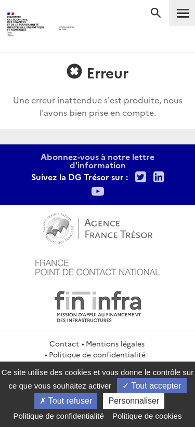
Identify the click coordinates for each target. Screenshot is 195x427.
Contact (64, 343)
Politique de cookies (146, 415)
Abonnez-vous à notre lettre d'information (97, 160)
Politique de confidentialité (97, 354)
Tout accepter (151, 385)
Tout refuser (66, 400)
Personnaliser (133, 400)
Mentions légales (115, 343)
